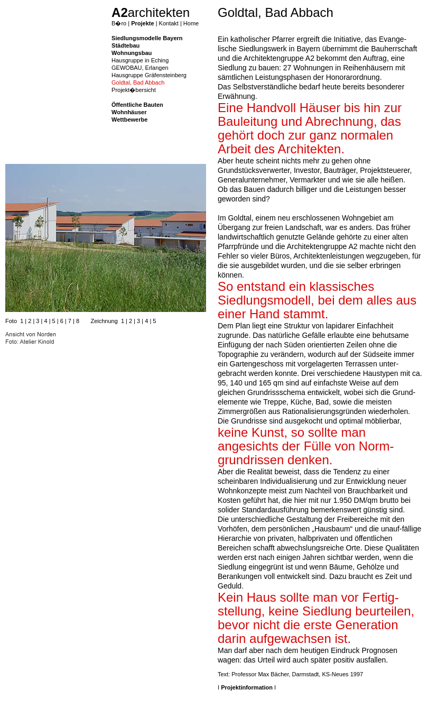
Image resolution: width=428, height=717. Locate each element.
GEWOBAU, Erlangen (140, 68)
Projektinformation (247, 687)
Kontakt (169, 23)
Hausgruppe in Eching (140, 60)
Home (191, 23)
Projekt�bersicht (133, 90)
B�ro (118, 23)
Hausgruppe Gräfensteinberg (149, 75)
